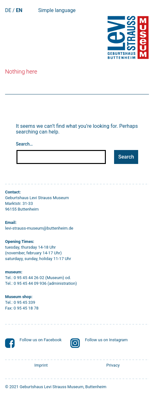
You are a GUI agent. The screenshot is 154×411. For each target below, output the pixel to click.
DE (8, 10)
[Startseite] (127, 37)
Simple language (56, 10)
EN (19, 10)
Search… (24, 144)
